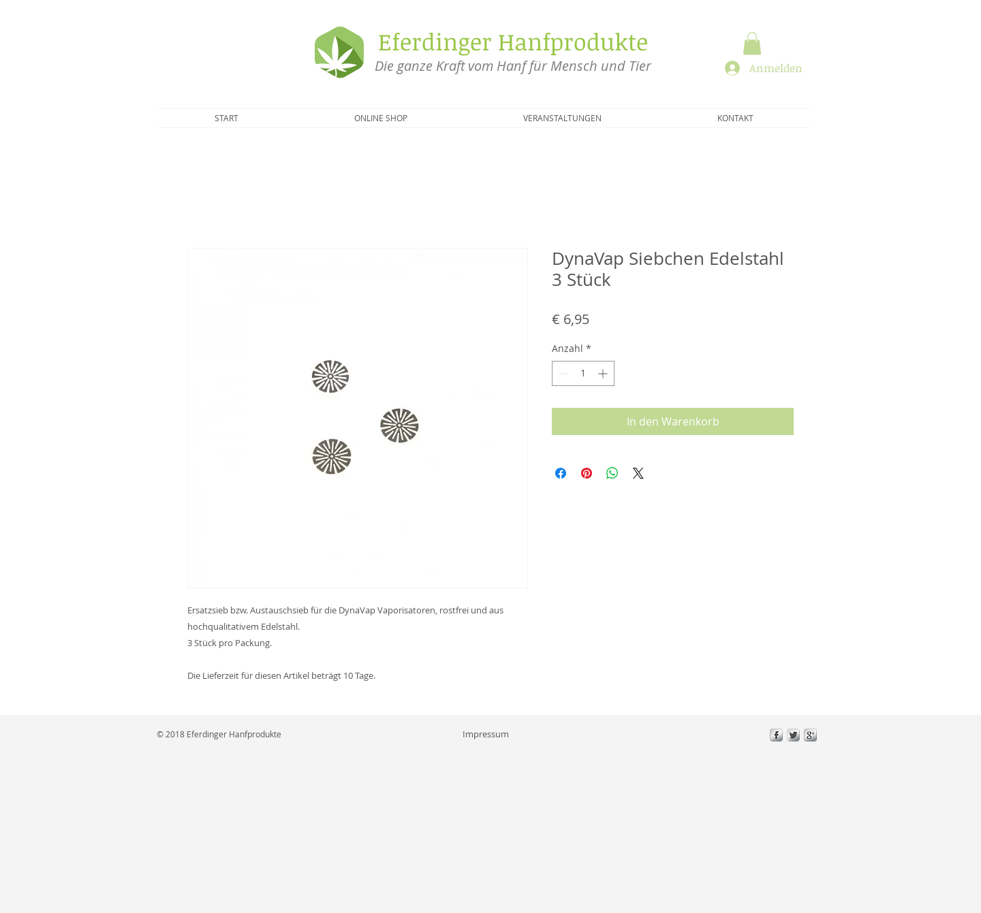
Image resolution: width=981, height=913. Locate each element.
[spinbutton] (583, 373)
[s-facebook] (776, 734)
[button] (752, 43)
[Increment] (603, 373)
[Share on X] (638, 473)
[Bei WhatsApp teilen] (612, 473)
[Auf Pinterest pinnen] (586, 473)
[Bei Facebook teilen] (560, 473)
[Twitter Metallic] (793, 734)
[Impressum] (485, 734)
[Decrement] (562, 373)
